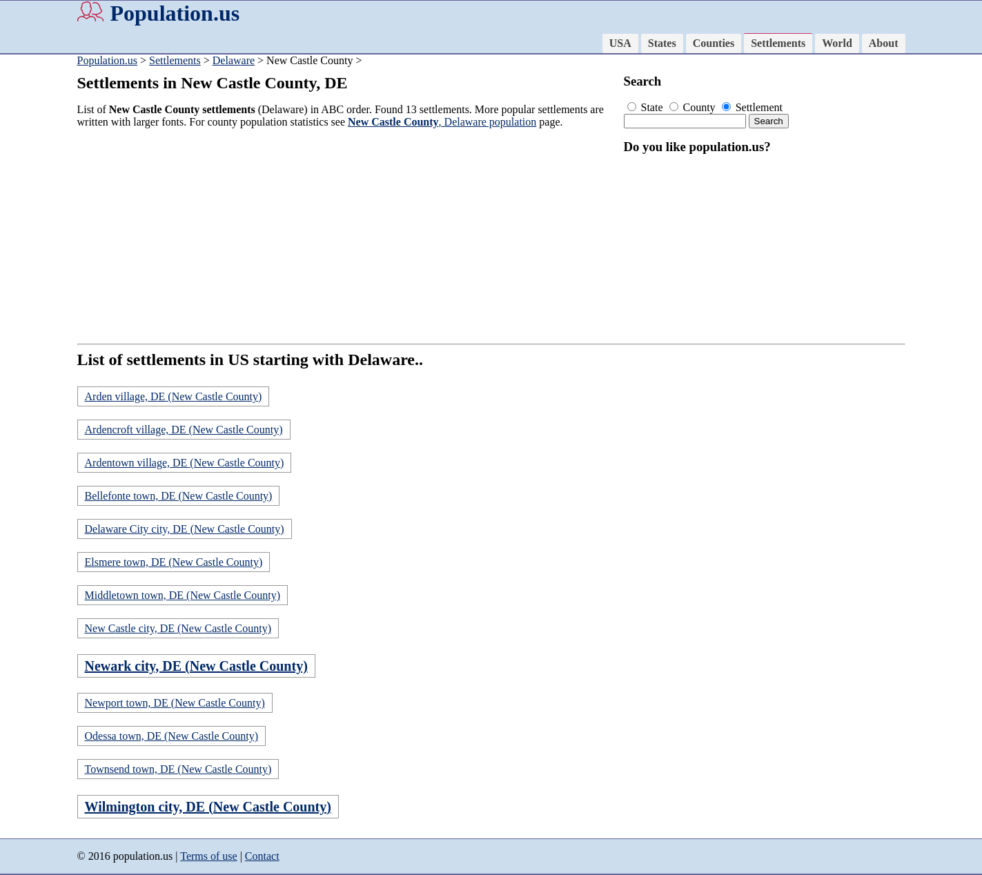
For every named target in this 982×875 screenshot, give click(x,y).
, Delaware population (442, 122)
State (646, 107)
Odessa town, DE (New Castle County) (172, 736)
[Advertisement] (346, 236)
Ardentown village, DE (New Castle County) (184, 463)
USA (620, 43)
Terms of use (208, 856)
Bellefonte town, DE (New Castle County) (179, 496)
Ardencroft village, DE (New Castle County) (184, 429)
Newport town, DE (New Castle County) (175, 703)
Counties (713, 43)
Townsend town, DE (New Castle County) (178, 769)
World (837, 43)
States (662, 43)
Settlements (778, 43)
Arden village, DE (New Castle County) (173, 396)
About (883, 43)
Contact (262, 856)
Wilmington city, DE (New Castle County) (208, 806)
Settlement (752, 107)
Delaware (234, 60)
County (693, 107)
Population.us (175, 13)
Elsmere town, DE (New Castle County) (174, 562)
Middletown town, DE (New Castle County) (183, 595)
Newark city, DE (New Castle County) (196, 666)
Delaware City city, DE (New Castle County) (184, 529)
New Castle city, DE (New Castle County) (178, 628)
